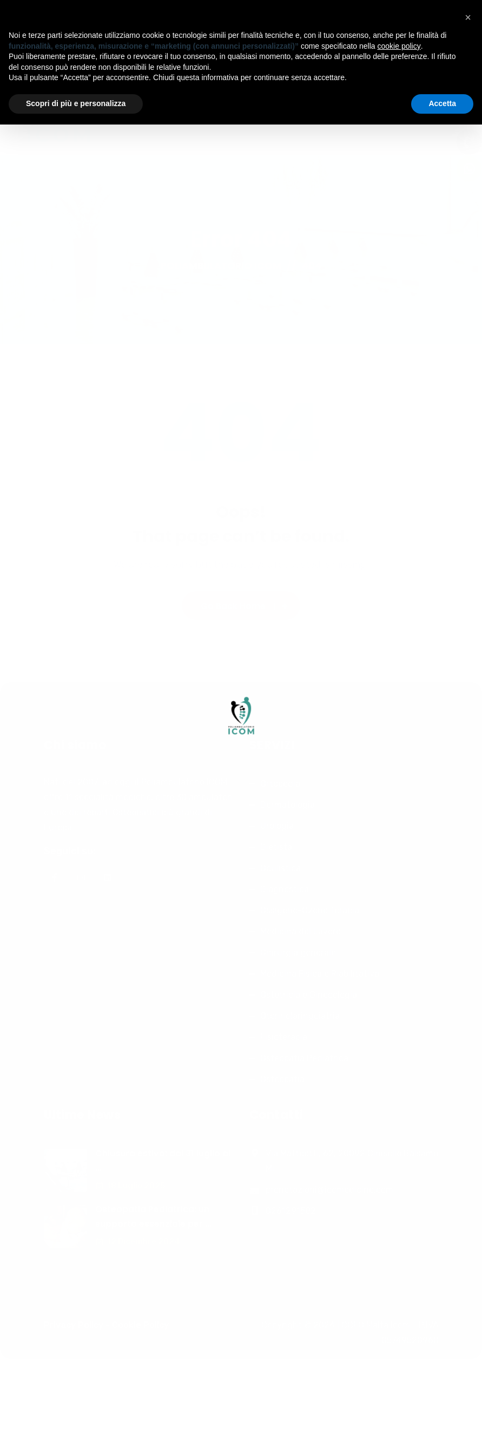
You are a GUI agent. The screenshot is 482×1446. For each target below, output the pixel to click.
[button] (468, 17)
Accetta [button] (442, 103)
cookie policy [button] (399, 46)
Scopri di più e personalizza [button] (76, 103)
